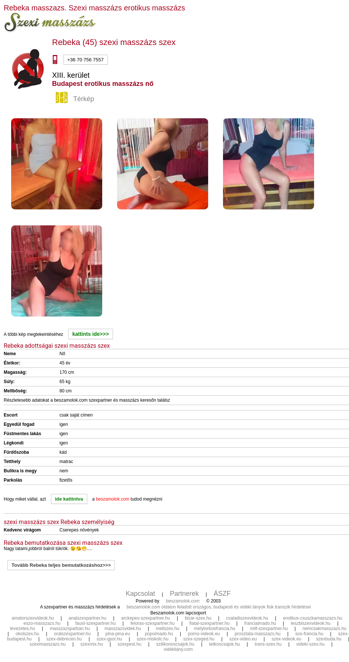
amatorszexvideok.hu (33, 618)
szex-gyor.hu (109, 639)
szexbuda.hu (329, 639)
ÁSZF (222, 593)
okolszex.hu (27, 633)
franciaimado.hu (260, 623)
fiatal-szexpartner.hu (210, 623)
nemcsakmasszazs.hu (324, 628)
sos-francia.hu (309, 633)
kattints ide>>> (90, 334)
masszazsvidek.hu (122, 628)
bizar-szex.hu (198, 618)
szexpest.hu (129, 644)
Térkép (76, 99)
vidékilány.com (178, 649)
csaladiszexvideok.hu (247, 618)
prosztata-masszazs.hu (257, 633)
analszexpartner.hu (87, 618)
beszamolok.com (183, 601)
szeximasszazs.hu (47, 644)
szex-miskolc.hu (152, 639)
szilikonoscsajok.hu (175, 644)
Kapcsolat (140, 593)
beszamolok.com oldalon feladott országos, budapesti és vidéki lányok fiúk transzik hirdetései (219, 607)
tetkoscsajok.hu (224, 644)
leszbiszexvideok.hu (311, 623)
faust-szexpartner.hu (95, 623)
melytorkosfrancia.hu (214, 628)
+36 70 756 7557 (85, 59)
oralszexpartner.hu (72, 633)
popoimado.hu (159, 633)
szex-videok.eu (286, 639)
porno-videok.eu (204, 633)
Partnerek (184, 593)
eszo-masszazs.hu (41, 623)
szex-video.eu (243, 639)
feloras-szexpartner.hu (152, 623)
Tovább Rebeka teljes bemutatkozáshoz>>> (61, 565)
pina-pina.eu (118, 633)
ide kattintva (69, 499)
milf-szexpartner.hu (269, 628)
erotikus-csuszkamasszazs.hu (312, 618)
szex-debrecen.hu (64, 639)
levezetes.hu (22, 628)
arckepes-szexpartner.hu (145, 618)
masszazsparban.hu (70, 628)
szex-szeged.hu (198, 639)
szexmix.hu (92, 644)
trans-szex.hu (268, 644)
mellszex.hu (167, 628)
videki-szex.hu (310, 644)
